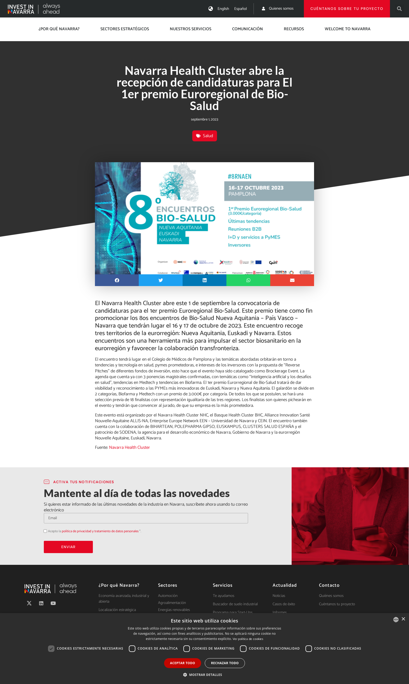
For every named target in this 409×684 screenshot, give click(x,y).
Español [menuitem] (240, 8)
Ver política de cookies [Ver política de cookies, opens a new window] (248, 639)
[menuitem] (223, 8)
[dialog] (204, 648)
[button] (399, 8)
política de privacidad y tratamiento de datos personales (100, 531)
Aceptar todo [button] (182, 663)
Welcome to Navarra (347, 29)
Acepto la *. (94, 531)
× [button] (403, 619)
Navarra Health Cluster (129, 447)
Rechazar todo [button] (225, 663)
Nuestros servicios (190, 29)
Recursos (294, 29)
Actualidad (285, 585)
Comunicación (247, 29)
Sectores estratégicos (124, 29)
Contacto (329, 585)
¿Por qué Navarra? (59, 29)
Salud (208, 136)
